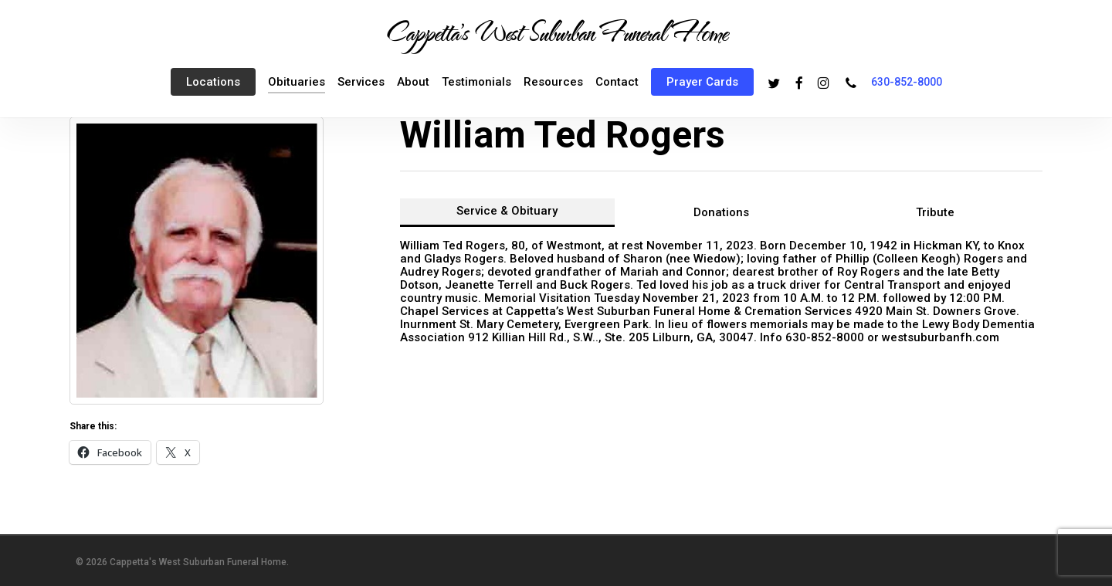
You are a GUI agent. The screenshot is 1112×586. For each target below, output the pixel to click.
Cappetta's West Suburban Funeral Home (556, 31)
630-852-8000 (906, 82)
